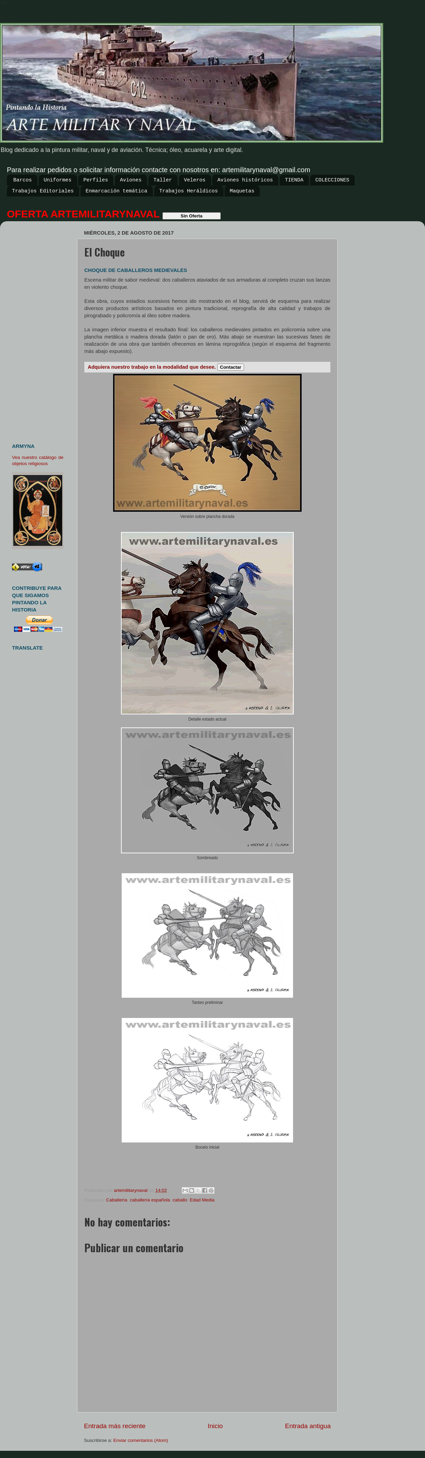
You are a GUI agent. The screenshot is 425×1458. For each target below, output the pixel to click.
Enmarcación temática (116, 191)
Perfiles (95, 180)
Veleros (195, 180)
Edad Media (202, 1199)
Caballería (116, 1199)
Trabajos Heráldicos (188, 191)
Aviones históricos (245, 180)
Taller (163, 180)
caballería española (150, 1199)
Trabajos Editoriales (43, 191)
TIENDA (294, 180)
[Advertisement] (40, 329)
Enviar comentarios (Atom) (140, 1440)
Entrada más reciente (115, 1426)
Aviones (131, 180)
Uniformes (58, 180)
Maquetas (242, 191)
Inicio (215, 1426)
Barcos (22, 180)
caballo (179, 1199)
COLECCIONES (332, 180)
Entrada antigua (308, 1426)
